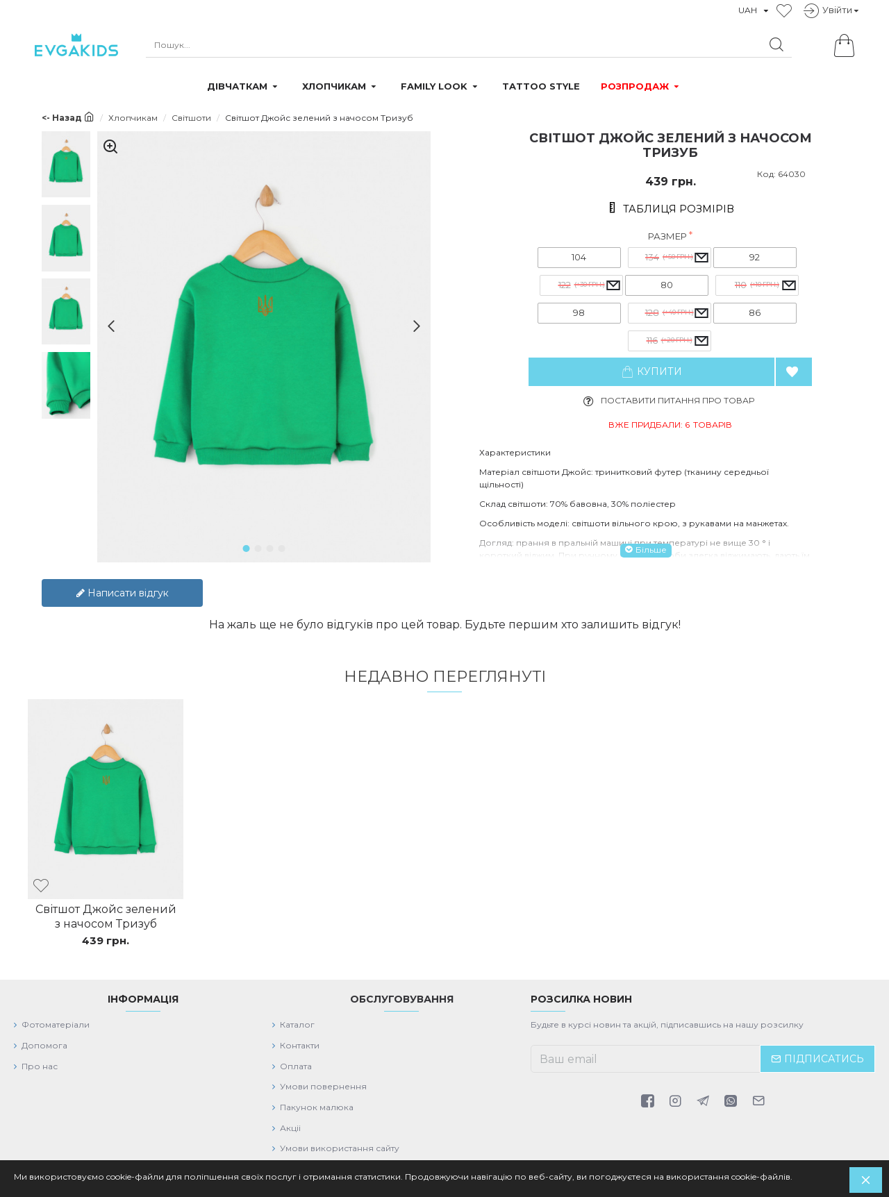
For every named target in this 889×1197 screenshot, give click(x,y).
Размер (667, 236)
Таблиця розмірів (678, 209)
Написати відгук (122, 584)
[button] (106, 326)
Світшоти (191, 117)
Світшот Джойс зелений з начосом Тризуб (105, 908)
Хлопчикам (133, 117)
